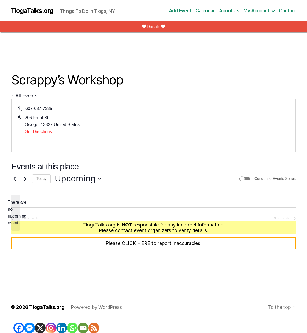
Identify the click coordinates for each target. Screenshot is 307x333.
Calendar (205, 10)
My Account (256, 10)
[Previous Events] (14, 179)
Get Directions (38, 131)
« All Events (24, 96)
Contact (287, 10)
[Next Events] (25, 179)
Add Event (180, 10)
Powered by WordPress (96, 307)
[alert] (15, 213)
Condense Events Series (275, 178)
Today (41, 178)
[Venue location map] (224, 125)
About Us (229, 10)
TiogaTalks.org (32, 10)
